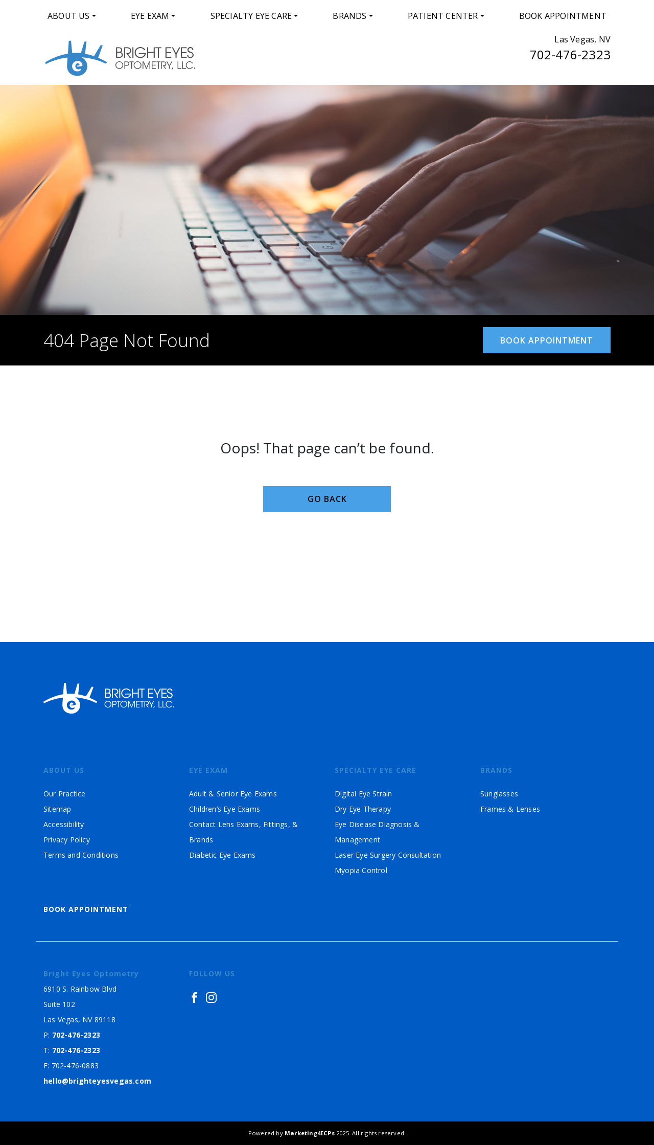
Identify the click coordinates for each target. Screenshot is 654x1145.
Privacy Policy (66, 839)
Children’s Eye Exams (224, 809)
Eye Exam (150, 15)
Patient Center (443, 15)
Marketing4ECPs (310, 1133)
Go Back (327, 499)
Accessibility (63, 824)
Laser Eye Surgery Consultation (388, 855)
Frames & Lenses (510, 809)
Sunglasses (499, 793)
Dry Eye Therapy (363, 809)
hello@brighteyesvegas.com (97, 1081)
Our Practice (64, 793)
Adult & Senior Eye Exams (233, 793)
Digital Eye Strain (363, 793)
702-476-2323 (570, 54)
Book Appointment (562, 15)
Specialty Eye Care (251, 15)
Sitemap (57, 809)
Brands (349, 15)
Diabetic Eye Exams (222, 855)
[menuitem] (71, 16)
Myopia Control (361, 870)
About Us (69, 15)
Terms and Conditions (81, 855)
